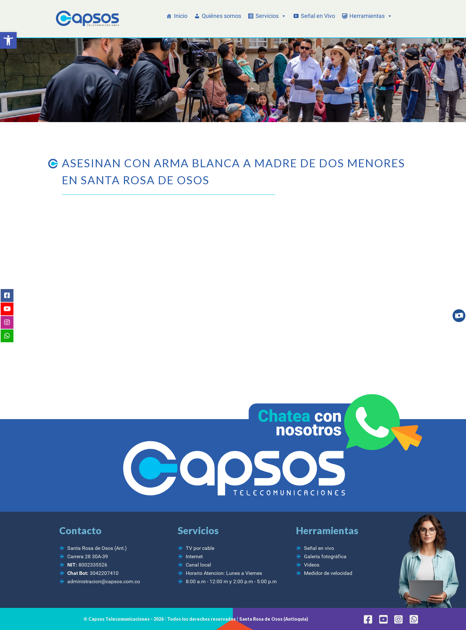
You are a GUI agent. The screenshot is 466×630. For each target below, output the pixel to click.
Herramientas (370, 16)
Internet (194, 556)
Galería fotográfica (325, 556)
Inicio (180, 15)
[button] (8, 40)
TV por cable (200, 548)
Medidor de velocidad (328, 573)
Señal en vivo (319, 548)
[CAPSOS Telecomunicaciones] (86, 18)
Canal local (198, 565)
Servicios (271, 16)
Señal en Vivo (318, 15)
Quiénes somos (221, 15)
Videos (311, 565)
